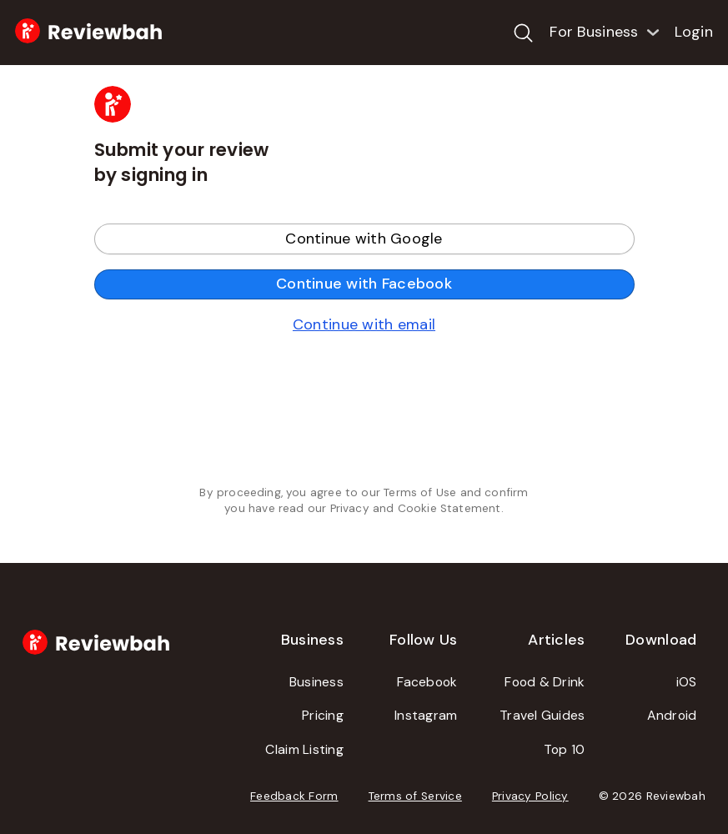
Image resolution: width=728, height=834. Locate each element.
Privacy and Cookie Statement (415, 508)
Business (316, 682)
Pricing (323, 715)
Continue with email (364, 324)
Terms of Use (420, 492)
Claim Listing (304, 749)
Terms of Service (415, 796)
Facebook (427, 682)
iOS (686, 682)
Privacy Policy (530, 796)
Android (671, 715)
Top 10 (564, 749)
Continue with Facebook (364, 284)
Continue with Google (363, 239)
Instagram (425, 715)
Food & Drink (545, 682)
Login (694, 32)
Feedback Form (294, 796)
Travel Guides (542, 715)
